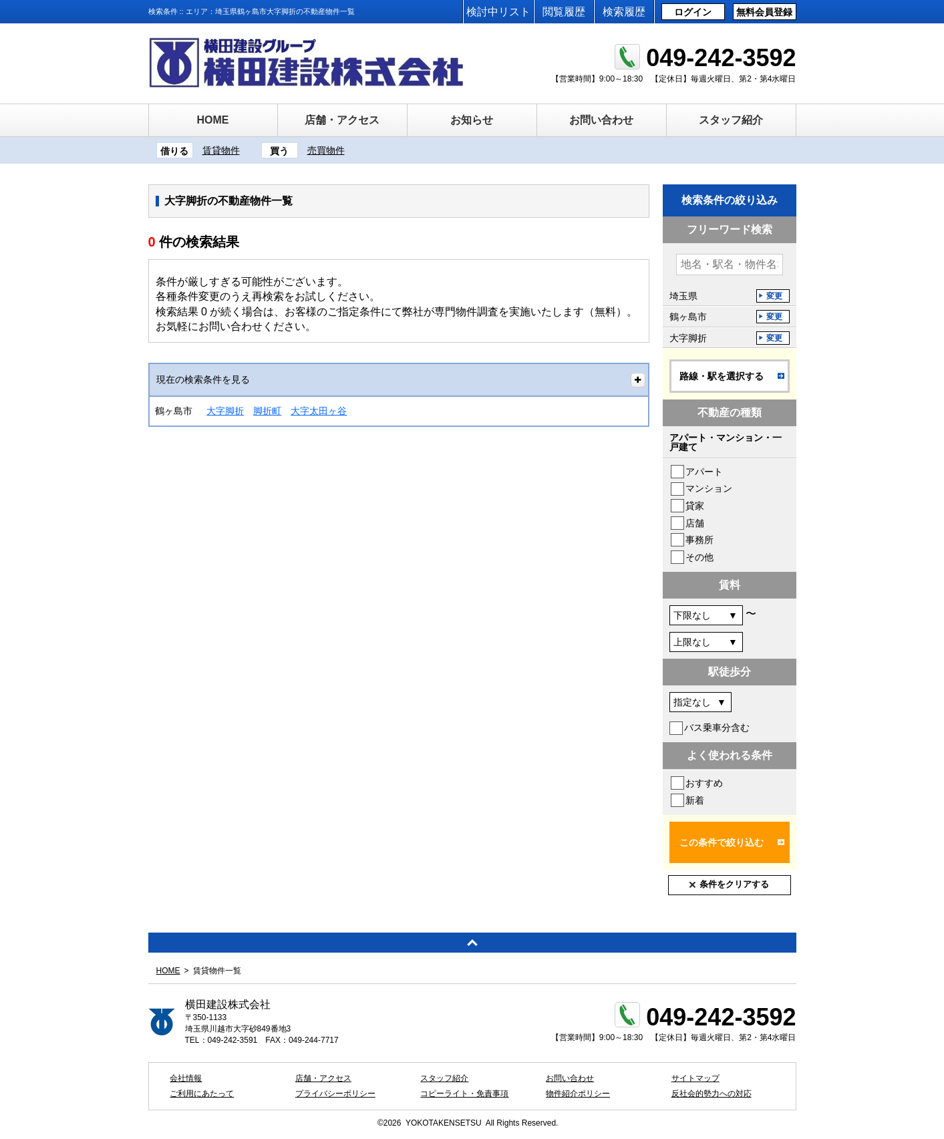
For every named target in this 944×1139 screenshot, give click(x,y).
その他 (699, 557)
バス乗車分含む (717, 727)
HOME (213, 120)
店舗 (694, 523)
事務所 (699, 539)
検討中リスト (498, 11)
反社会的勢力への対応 (711, 1093)
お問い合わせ (601, 120)
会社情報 (186, 1078)
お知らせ (471, 120)
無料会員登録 (764, 12)
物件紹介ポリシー (578, 1093)
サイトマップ (695, 1078)
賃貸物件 (221, 150)
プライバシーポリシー (335, 1093)
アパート (704, 471)
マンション (708, 488)
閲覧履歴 (563, 11)
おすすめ (704, 783)
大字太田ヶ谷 (319, 410)
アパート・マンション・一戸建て (725, 442)
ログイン (693, 12)
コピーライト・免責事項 (464, 1093)
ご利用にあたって (202, 1093)
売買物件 (326, 150)
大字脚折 (225, 410)
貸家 (694, 505)
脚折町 (267, 410)
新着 (694, 800)
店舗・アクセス (342, 120)
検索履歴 (624, 11)
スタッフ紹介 (731, 120)
